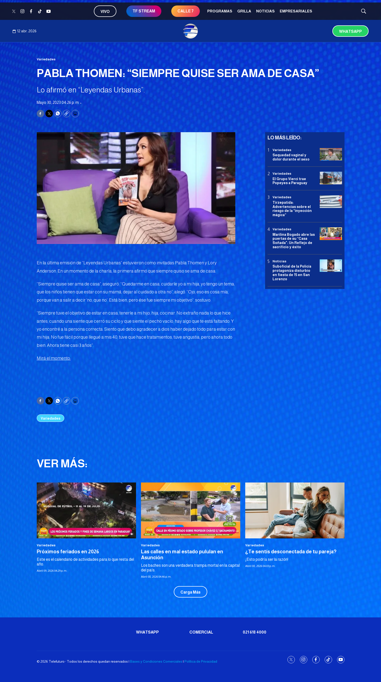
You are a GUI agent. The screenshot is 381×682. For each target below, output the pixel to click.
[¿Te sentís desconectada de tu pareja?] (295, 510)
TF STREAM (144, 11)
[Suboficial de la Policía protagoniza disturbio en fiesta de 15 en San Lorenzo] (331, 265)
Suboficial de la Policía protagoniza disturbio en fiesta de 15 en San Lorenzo (292, 272)
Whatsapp (350, 31)
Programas (219, 11)
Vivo (105, 11)
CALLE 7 (185, 11)
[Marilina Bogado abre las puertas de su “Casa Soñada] (331, 233)
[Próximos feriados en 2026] (86, 510)
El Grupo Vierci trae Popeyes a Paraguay (290, 181)
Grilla (244, 11)
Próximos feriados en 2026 (68, 551)
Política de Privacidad (200, 661)
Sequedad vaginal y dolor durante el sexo (291, 157)
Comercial (201, 632)
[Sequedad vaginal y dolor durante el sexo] (331, 154)
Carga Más (190, 592)
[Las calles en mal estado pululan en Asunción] (190, 510)
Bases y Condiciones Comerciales (156, 661)
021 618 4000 (254, 632)
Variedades (46, 59)
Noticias (265, 11)
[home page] (190, 31)
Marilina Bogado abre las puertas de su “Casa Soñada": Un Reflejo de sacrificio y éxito (294, 241)
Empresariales (296, 11)
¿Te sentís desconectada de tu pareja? (291, 551)
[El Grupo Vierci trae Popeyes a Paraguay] (331, 178)
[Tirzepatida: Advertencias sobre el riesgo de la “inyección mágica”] (331, 201)
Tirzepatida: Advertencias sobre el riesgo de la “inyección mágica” (292, 209)
